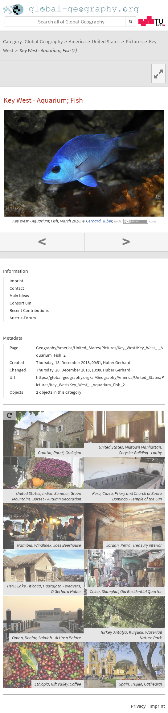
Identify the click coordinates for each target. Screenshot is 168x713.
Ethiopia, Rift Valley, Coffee (58, 684)
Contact (17, 288)
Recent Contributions (29, 310)
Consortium (20, 303)
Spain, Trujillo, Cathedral (140, 684)
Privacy (138, 706)
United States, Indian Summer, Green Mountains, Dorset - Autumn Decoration (46, 496)
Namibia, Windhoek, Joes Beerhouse (49, 545)
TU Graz (151, 21)
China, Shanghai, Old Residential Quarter (126, 591)
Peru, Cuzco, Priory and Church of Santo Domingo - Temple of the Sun (127, 496)
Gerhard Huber (99, 221)
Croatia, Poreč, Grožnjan (59, 452)
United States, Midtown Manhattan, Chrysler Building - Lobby (130, 449)
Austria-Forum (23, 318)
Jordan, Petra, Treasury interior (134, 545)
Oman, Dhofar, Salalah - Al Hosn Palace (46, 637)
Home (71, 9)
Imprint (16, 281)
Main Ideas (19, 295)
